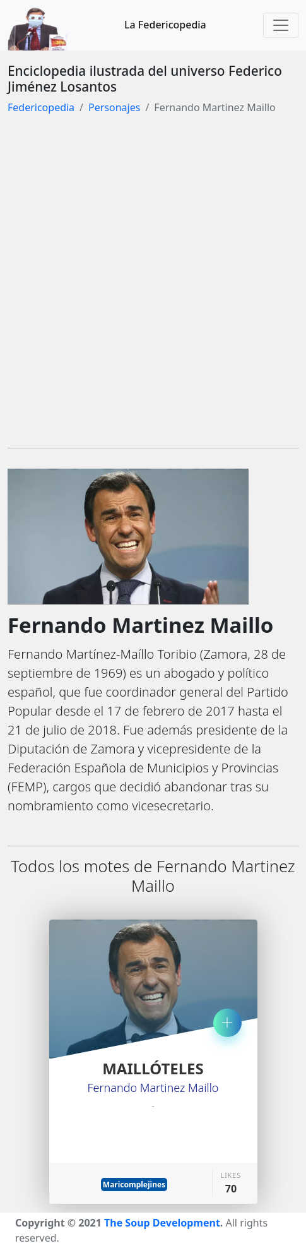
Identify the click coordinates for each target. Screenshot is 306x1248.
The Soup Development (162, 1223)
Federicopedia (41, 107)
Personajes (114, 107)
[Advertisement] (153, 284)
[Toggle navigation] (280, 25)
